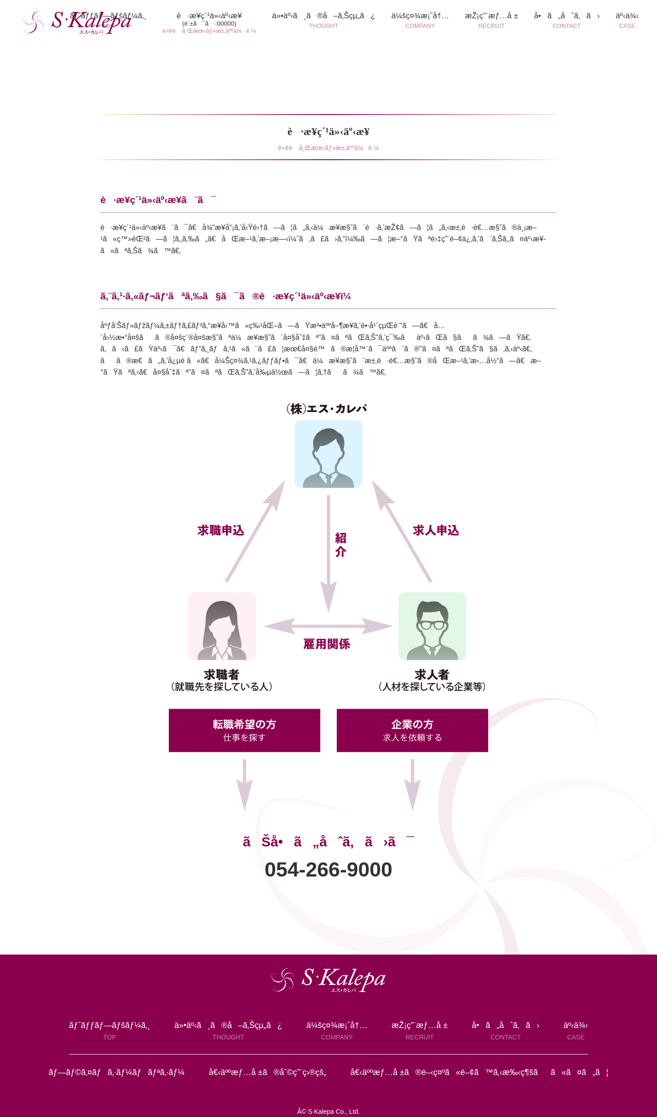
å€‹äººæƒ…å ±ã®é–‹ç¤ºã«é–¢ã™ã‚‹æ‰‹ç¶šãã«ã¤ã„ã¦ (479, 1072)
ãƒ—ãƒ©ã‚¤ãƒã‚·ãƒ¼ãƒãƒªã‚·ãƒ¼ (116, 1072)
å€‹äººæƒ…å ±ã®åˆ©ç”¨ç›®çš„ (267, 1072)
